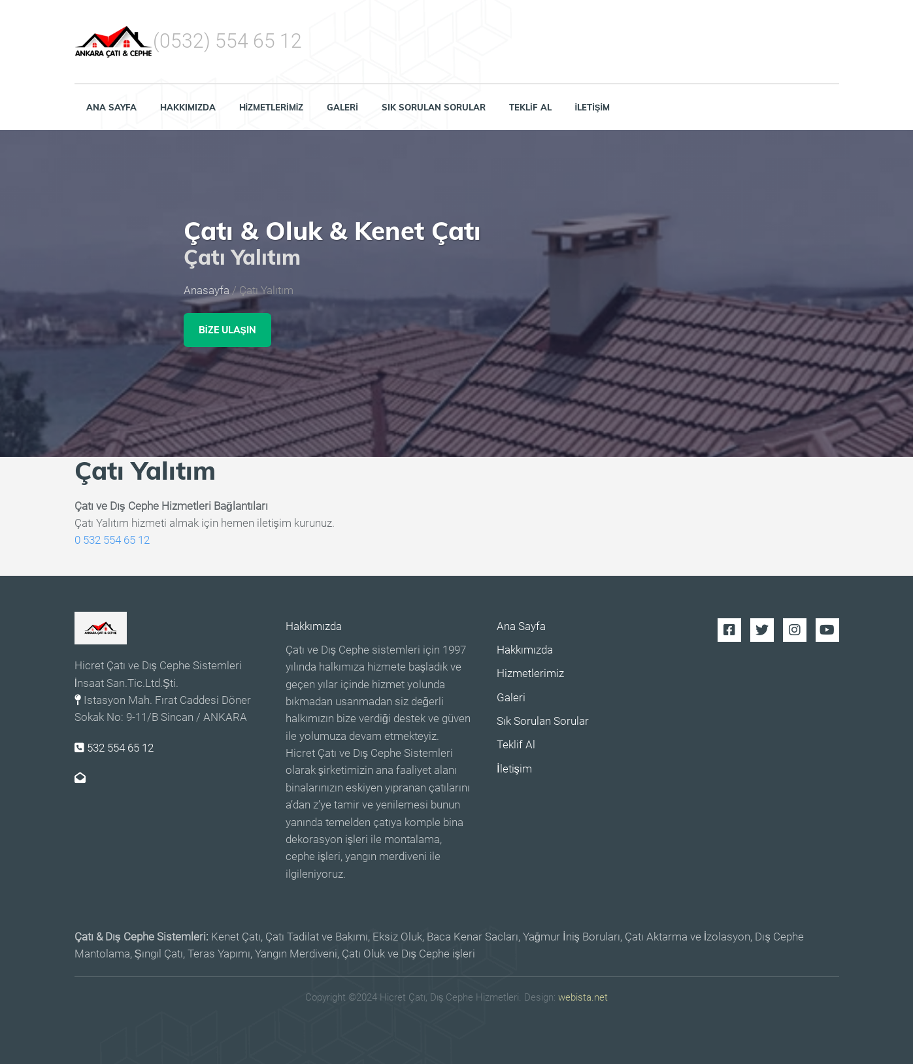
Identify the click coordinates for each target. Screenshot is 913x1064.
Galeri (342, 107)
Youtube (827, 630)
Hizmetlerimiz (271, 107)
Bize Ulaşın (227, 330)
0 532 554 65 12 (112, 540)
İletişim (592, 107)
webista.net (583, 997)
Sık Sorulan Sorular (434, 107)
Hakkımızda (188, 107)
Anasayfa (206, 291)
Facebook (729, 630)
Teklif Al (530, 107)
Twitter (762, 630)
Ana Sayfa (111, 107)
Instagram (794, 630)
